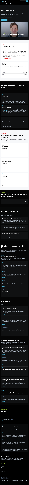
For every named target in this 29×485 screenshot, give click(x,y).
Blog (8, 3)
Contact (14, 3)
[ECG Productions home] (3, 1)
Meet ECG (4, 19)
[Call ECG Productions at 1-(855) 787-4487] (23, 1)
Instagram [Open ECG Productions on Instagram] (21, 480)
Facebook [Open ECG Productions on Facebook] (3, 480)
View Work (10, 19)
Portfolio (2, 466)
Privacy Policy (3, 474)
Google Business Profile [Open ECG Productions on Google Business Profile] (14, 480)
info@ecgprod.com (4, 471)
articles (23, 220)
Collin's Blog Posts (7, 58)
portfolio (7, 122)
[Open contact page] (27, 1)
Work (6, 3)
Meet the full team (4, 416)
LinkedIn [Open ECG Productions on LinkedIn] (3, 482)
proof (18, 227)
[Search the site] (21, 1)
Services (3, 3)
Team (11, 3)
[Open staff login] (25, 1)
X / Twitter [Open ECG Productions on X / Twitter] (8, 480)
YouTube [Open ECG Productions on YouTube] (25, 480)
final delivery (6, 110)
